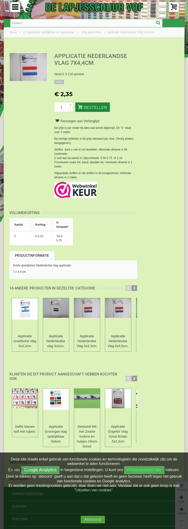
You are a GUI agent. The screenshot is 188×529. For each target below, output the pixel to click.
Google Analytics (40, 469)
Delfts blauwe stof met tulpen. (25, 429)
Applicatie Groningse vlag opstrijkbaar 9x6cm (56, 434)
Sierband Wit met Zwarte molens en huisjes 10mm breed (87, 436)
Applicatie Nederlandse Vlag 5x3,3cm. (86, 341)
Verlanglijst (155, 56)
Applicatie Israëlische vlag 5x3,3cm (24, 341)
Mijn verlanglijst (151, 72)
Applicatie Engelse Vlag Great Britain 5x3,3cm (118, 434)
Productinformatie (32, 255)
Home (13, 32)
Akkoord (92, 519)
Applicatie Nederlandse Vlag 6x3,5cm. (118, 341)
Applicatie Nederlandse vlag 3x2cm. (56, 341)
